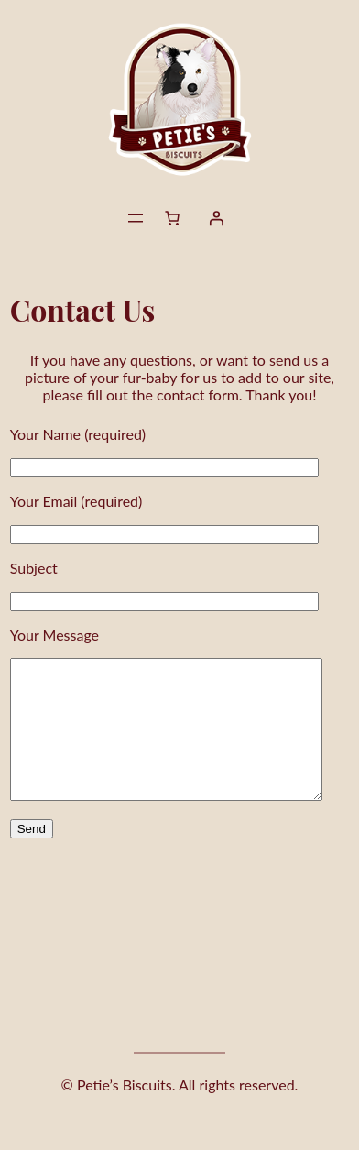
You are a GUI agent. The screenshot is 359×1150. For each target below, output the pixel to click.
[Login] (216, 218)
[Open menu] (136, 218)
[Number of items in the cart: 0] (172, 218)
